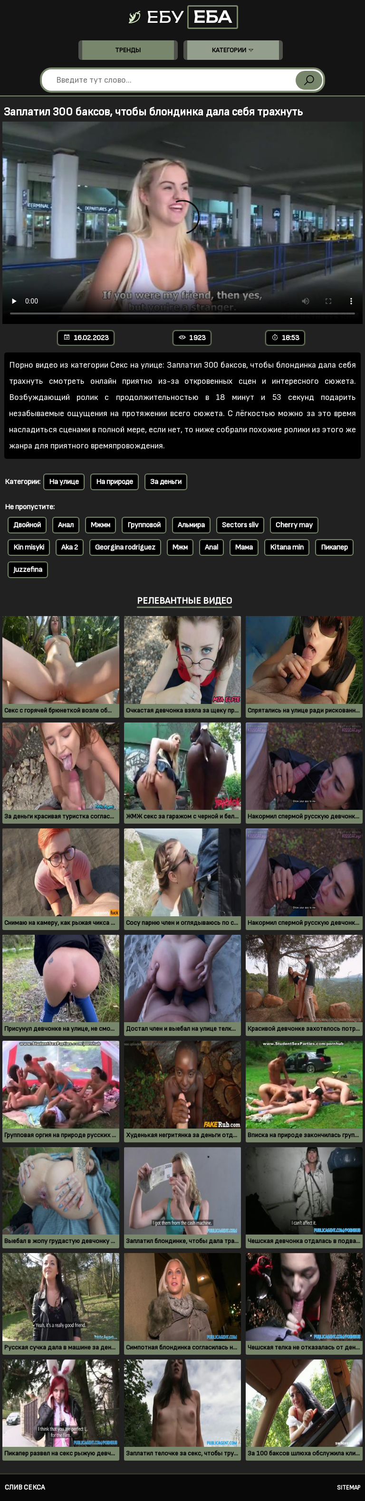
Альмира (191, 525)
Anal (211, 547)
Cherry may (294, 525)
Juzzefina (27, 569)
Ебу (182, 17)
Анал (66, 525)
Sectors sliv (240, 525)
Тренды (128, 50)
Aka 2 (69, 547)
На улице (64, 481)
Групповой (144, 525)
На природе (114, 481)
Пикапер (334, 547)
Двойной (27, 525)
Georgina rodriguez (125, 547)
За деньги (166, 481)
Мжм (180, 547)
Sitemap (348, 1488)
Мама (244, 547)
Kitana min (287, 547)
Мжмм (100, 525)
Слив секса (25, 1487)
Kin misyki (28, 547)
